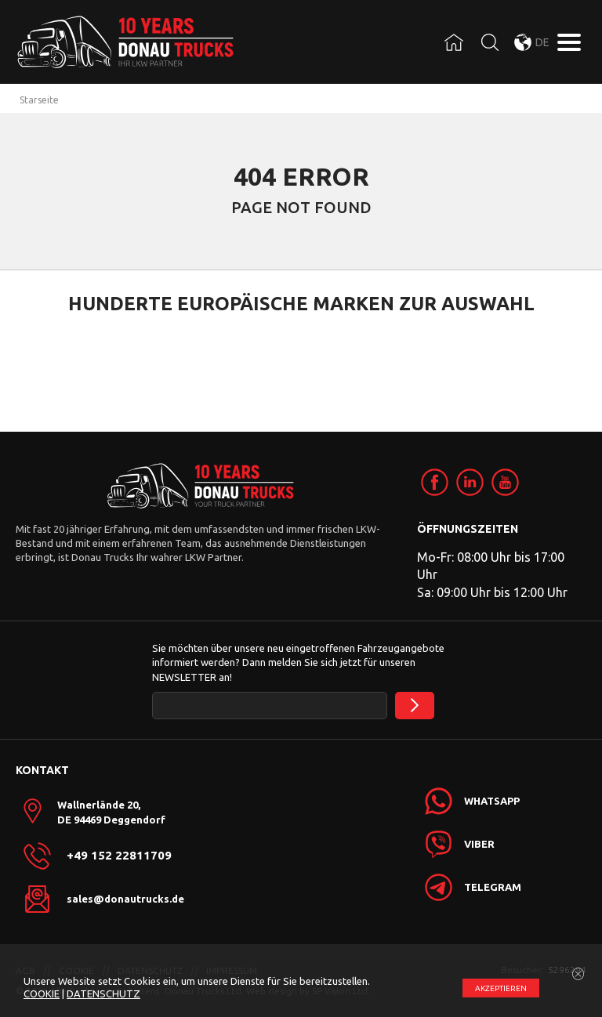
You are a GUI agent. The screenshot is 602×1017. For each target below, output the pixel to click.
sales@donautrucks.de (125, 898)
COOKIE (42, 993)
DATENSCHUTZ (103, 993)
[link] (434, 482)
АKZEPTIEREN (501, 988)
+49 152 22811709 (119, 855)
